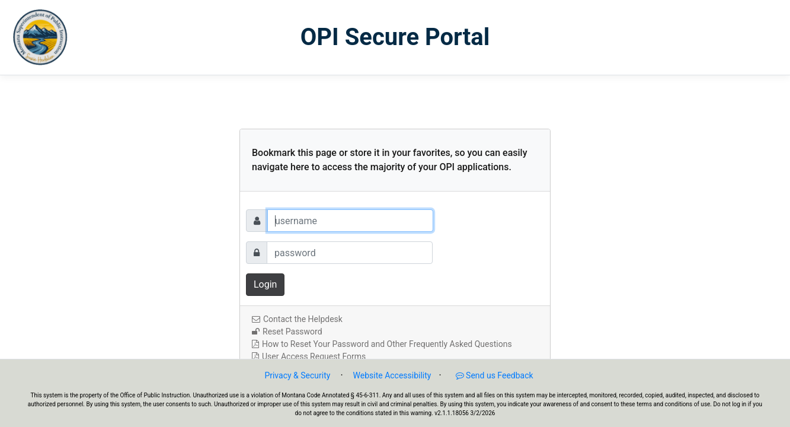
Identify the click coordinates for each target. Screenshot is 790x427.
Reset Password (287, 331)
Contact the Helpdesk (297, 319)
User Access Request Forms (309, 356)
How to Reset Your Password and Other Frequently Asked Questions (382, 344)
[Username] (350, 220)
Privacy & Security (297, 375)
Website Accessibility (392, 375)
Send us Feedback (488, 375)
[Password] (350, 252)
